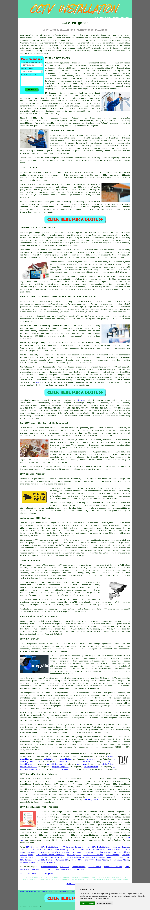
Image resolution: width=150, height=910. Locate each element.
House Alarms (102, 860)
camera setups (107, 63)
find (28, 779)
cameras (73, 93)
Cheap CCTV (124, 857)
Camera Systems (82, 847)
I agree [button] (83, 903)
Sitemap (21, 891)
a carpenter (93, 759)
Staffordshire (78, 867)
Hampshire (24, 869)
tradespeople (111, 769)
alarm (115, 433)
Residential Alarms (119, 860)
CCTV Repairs (74, 855)
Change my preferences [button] (104, 903)
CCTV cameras (67, 158)
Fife (127, 867)
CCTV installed (72, 754)
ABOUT (109, 17)
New (39, 891)
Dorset (56, 869)
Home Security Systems (37, 852)
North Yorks (94, 867)
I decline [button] (91, 903)
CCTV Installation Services (50, 855)
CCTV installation (109, 800)
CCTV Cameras (66, 847)
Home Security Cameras (82, 852)
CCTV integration (28, 644)
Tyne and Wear (38, 869)
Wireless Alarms (27, 863)
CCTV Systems (32, 847)
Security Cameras (121, 847)
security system (28, 568)
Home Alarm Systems (59, 852)
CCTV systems (124, 789)
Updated (44, 891)
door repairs (65, 769)
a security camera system (100, 523)
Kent (49, 869)
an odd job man (54, 764)
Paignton (80, 400)
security (116, 713)
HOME (96, 17)
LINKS (102, 17)
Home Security (61, 850)
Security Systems (103, 852)
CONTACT (116, 17)
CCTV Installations (101, 847)
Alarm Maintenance (46, 863)
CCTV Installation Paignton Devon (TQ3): (40, 35)
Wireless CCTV (62, 860)
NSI (37, 382)
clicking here (91, 800)
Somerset (64, 867)
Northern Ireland (113, 867)
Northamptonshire (49, 867)
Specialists (53, 891)
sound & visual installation (74, 762)
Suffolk (80, 869)
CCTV (22, 204)
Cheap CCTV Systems (44, 860)
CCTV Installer (27, 850)
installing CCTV (72, 621)
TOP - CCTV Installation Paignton (36, 874)
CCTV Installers (121, 852)
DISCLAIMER (125, 17)
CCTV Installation (49, 847)
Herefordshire (68, 869)
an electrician (91, 767)
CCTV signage (68, 503)
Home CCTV (112, 857)
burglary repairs (60, 767)
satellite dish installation (58, 759)
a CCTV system (102, 84)
